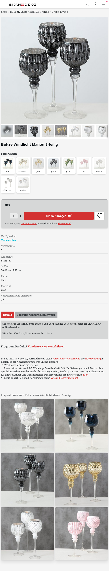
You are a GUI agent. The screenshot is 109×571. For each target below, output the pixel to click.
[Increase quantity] (20, 216)
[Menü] (4, 4)
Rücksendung (93, 358)
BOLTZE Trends (39, 11)
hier (85, 374)
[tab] (7, 315)
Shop (4, 11)
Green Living (60, 11)
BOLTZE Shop (18, 11)
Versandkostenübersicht (66, 358)
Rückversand (64, 223)
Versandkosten (29, 223)
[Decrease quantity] (7, 216)
